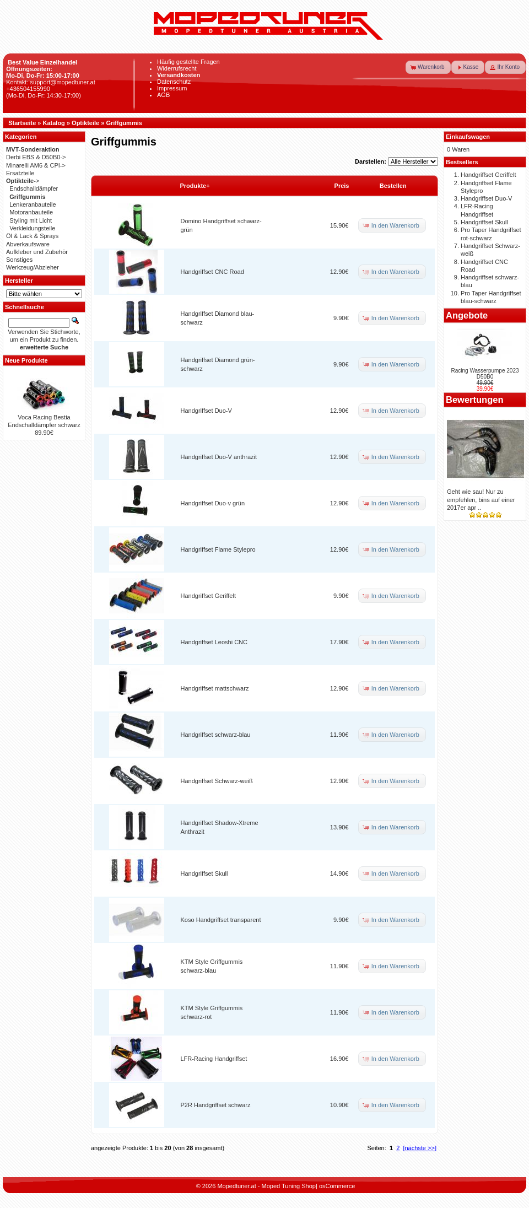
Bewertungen (475, 400)
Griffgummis (124, 123)
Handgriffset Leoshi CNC (214, 642)
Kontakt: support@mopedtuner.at (50, 82)
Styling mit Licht (30, 220)
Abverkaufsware (28, 244)
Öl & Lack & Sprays (32, 236)
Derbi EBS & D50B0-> (36, 157)
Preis (341, 185)
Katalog (54, 123)
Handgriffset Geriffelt (208, 595)
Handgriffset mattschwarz (215, 688)
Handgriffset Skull (204, 873)
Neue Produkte (26, 360)
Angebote (467, 315)
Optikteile (85, 123)
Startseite (22, 123)
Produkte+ (195, 185)
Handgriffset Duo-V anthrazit (219, 457)
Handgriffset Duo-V (206, 410)
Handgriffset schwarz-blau (216, 734)
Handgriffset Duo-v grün (213, 503)
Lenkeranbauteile (32, 204)
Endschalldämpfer (33, 188)
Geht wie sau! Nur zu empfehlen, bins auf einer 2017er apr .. (481, 499)
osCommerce (337, 1186)
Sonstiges (19, 259)
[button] (428, 67)
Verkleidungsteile (32, 228)
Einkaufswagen (468, 136)
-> (22, 180)
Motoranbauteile (31, 212)
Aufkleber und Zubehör (37, 252)
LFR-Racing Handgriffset (214, 1058)
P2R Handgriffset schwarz (216, 1105)
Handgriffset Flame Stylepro (218, 549)
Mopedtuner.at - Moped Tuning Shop (266, 1186)
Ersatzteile (20, 173)
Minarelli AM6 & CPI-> (36, 165)
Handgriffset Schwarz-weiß (217, 781)
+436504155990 (28, 88)
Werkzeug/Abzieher (32, 267)
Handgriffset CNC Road (212, 271)
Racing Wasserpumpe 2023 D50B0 (485, 374)
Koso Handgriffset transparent (221, 919)
